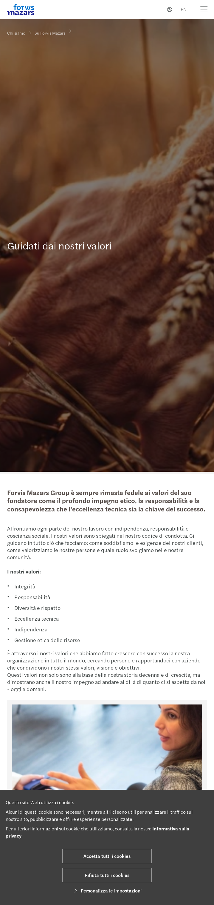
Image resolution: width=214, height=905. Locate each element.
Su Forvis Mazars (50, 29)
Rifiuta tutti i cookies (107, 875)
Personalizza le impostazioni (107, 890)
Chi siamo (16, 33)
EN (184, 9)
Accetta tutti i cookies (107, 855)
